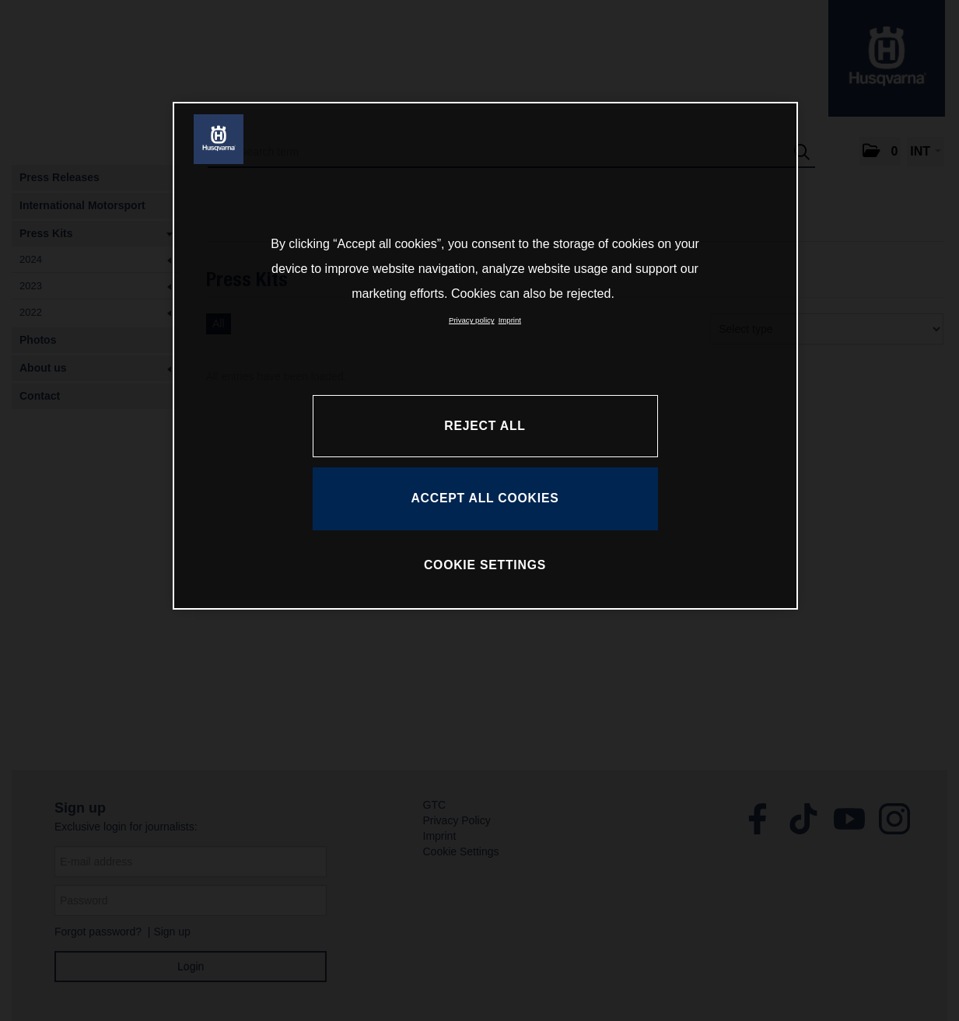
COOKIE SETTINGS (485, 565)
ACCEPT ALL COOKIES (484, 498)
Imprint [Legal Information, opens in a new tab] (510, 320)
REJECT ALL (484, 425)
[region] (485, 355)
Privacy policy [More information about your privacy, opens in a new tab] (472, 320)
